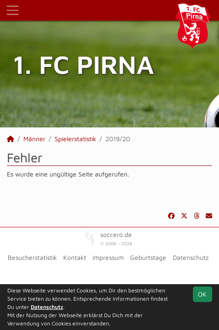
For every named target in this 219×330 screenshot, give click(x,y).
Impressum (108, 257)
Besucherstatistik (32, 257)
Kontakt (74, 257)
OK (202, 294)
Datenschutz (190, 257)
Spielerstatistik (75, 139)
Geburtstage (148, 257)
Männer (34, 139)
